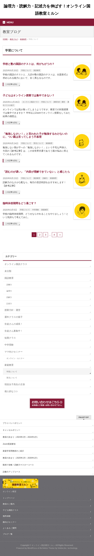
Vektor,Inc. (62, 548)
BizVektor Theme (47, 548)
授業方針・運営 (59, 102)
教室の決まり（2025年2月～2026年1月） (21, 458)
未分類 (8, 271)
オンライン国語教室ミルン (43, 545)
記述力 (9, 304)
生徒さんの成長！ (14, 324)
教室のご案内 (8, 504)
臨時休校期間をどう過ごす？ (19, 203)
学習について (26, 70)
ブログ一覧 (7, 534)
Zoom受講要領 (9, 444)
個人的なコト (11, 391)
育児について (38, 143)
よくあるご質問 (9, 528)
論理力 (9, 291)
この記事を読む (11, 84)
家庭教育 (49, 143)
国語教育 (37, 70)
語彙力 (9, 285)
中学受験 (35, 210)
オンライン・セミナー (15, 358)
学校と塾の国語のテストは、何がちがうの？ (28, 64)
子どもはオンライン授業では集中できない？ (28, 95)
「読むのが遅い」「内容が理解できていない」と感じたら (36, 171)
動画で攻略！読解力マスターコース (18, 465)
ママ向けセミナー (14, 351)
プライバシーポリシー (12, 423)
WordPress (32, 548)
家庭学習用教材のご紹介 (13, 451)
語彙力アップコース (11, 472)
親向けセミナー (9, 522)
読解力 (45, 178)
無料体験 (6, 516)
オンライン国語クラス (31, 102)
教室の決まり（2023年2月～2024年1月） (21, 437)
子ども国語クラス (10, 510)
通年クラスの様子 (14, 317)
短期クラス (10, 338)
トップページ (8, 498)
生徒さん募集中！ (14, 331)
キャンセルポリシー (11, 430)
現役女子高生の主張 (15, 384)
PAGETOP (84, 417)
